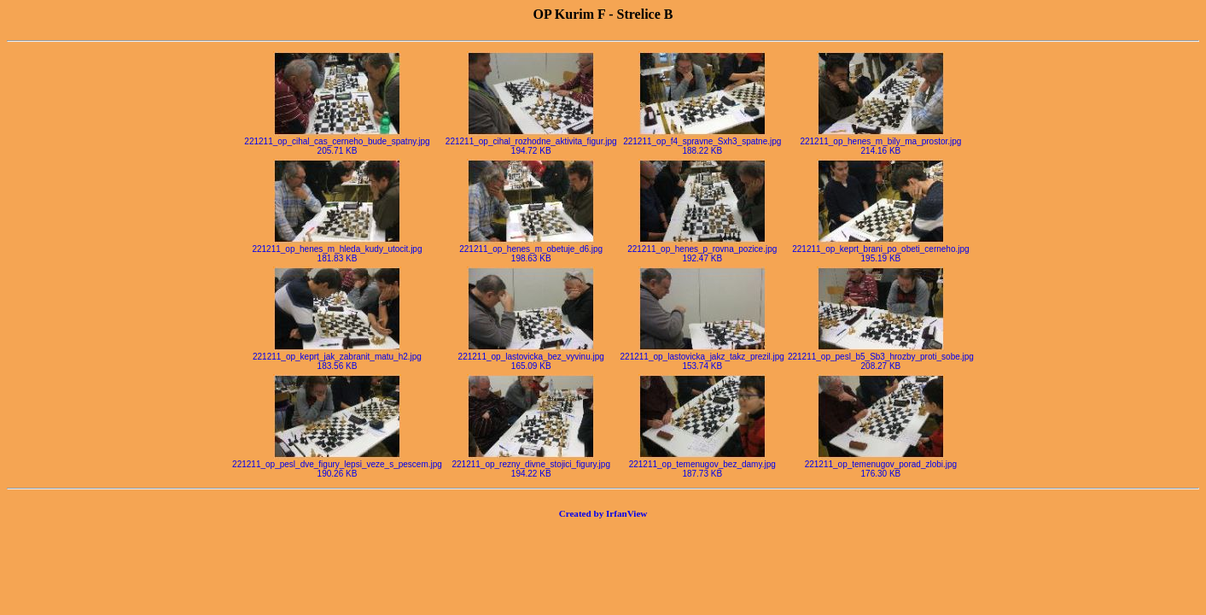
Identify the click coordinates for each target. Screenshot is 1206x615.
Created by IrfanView (603, 513)
